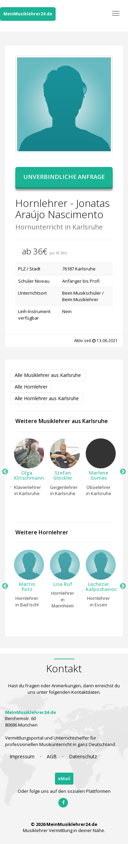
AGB (52, 756)
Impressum (22, 756)
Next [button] (122, 471)
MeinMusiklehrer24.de (27, 14)
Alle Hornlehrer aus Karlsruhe (47, 398)
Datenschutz (83, 756)
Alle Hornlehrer (31, 386)
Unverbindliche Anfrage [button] (64, 177)
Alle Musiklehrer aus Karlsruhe (48, 375)
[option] (25, 469)
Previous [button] (5, 471)
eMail (64, 778)
